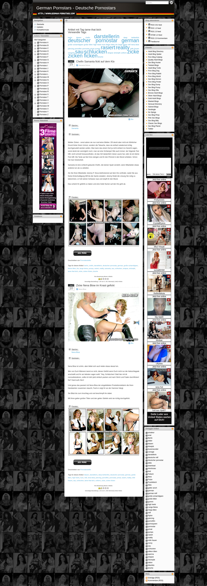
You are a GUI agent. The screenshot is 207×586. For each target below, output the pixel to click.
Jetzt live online (159, 179)
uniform (124, 53)
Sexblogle (152, 109)
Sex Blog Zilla (153, 90)
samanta (108, 268)
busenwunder (153, 449)
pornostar (113, 478)
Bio (132, 119)
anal (149, 435)
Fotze (150, 480)
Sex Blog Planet (154, 126)
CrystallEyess (159, 223)
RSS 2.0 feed (156, 32)
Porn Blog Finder (154, 82)
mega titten (152, 510)
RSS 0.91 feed (156, 25)
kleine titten (72, 268)
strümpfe (117, 53)
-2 (99, 279)
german (130, 40)
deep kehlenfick (103, 475)
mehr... (169, 177)
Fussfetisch (152, 482)
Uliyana (159, 363)
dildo (150, 463)
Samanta (75, 128)
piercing (71, 49)
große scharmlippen (75, 45)
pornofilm (105, 478)
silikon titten (152, 551)
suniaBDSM (159, 270)
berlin (86, 265)
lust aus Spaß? (159, 410)
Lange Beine (153, 507)
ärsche (100, 57)
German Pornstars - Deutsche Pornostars (76, 7)
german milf (152, 493)
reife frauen (152, 540)
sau (79, 52)
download (151, 466)
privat (119, 478)
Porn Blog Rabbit (154, 74)
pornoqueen (152, 524)
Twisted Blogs (153, 65)
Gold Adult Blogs (154, 98)
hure (82, 478)
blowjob (151, 446)
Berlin (150, 438)
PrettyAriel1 (159, 200)
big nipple (159, 317)
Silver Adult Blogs (155, 96)
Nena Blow (82, 289)
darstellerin (106, 36)
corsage (151, 452)
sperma (151, 554)
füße (150, 485)
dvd (149, 471)
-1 (100, 279)
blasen (86, 475)
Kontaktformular (43, 30)
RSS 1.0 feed (156, 28)
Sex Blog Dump (154, 85)
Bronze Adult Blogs (155, 93)
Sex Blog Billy (153, 121)
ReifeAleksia (159, 293)
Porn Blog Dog (153, 71)
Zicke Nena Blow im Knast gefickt (95, 285)
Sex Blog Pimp (154, 115)
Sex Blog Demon (154, 79)
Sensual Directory (155, 104)
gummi (150, 502)
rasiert (108, 47)
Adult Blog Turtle (154, 68)
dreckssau (152, 468)
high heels (97, 45)
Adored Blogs (153, 107)
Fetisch (151, 474)
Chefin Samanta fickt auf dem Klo (95, 61)
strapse (110, 53)
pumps (91, 268)
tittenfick (151, 565)
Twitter (150, 129)
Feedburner (155, 42)
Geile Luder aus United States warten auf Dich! (159, 417)
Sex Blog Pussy (154, 87)
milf (85, 478)
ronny (150, 543)
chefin (91, 265)
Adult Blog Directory (155, 51)
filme (150, 477)
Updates (40, 27)
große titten (88, 45)
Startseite (40, 24)
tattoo (150, 563)
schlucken (95, 52)
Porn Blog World (154, 76)
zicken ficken (83, 56)
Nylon (150, 516)
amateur (151, 433)
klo (78, 268)
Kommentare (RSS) (155, 581)
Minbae (159, 340)
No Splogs (152, 112)
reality (123, 47)
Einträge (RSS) (154, 578)
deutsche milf (153, 457)
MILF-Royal (159, 247)
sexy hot (159, 387)
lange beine (84, 268)
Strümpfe (151, 560)
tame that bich (73, 271)
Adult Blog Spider (155, 54)
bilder (150, 441)
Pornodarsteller (85, 260)
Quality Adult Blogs (155, 60)
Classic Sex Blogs (155, 123)
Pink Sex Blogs (154, 118)
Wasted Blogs (153, 101)
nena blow (135, 45)
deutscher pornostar (93, 40)
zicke (133, 52)
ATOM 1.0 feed (156, 35)
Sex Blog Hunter (154, 63)
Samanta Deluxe (84, 65)
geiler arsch (152, 488)
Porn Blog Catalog (155, 57)
